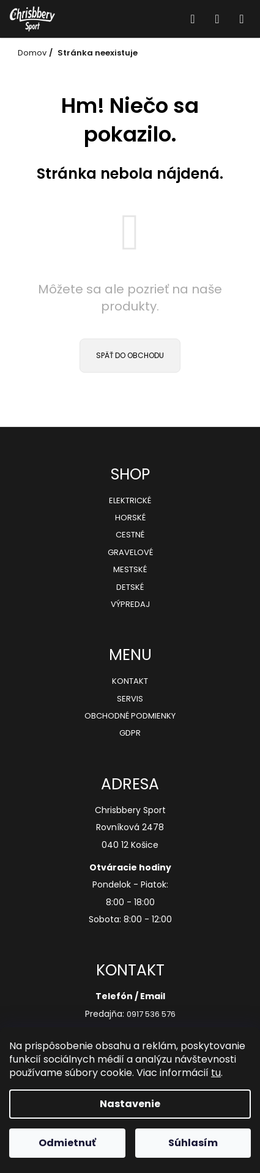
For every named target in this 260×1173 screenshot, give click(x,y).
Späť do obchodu (130, 355)
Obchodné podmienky (130, 716)
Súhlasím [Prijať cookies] (193, 1143)
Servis (130, 699)
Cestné (130, 534)
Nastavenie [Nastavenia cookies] (130, 1104)
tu (216, 1073)
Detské (130, 587)
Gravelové (130, 552)
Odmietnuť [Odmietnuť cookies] (67, 1143)
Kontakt (130, 681)
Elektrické (130, 500)
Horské (130, 517)
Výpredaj (130, 604)
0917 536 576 (151, 1014)
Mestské (130, 569)
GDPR (130, 733)
